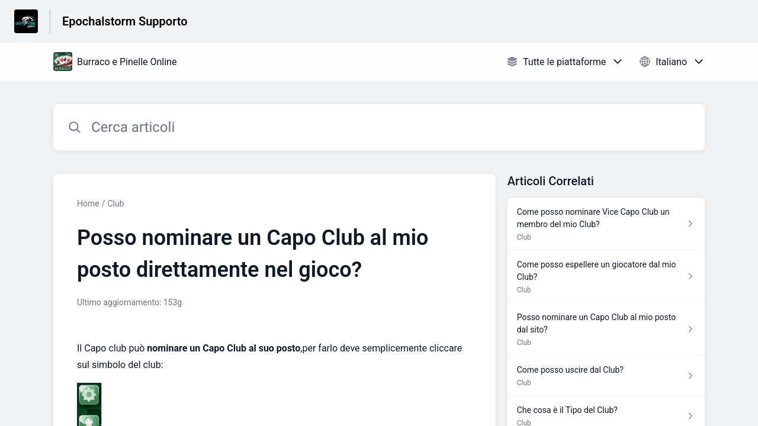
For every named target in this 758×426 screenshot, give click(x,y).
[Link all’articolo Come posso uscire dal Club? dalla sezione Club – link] (606, 376)
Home (88, 203)
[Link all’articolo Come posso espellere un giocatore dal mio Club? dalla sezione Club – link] (606, 276)
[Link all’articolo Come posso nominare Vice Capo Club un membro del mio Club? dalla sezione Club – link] (606, 224)
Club (115, 203)
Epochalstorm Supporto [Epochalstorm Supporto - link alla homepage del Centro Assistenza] (125, 21)
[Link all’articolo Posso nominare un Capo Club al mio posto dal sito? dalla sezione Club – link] (606, 329)
